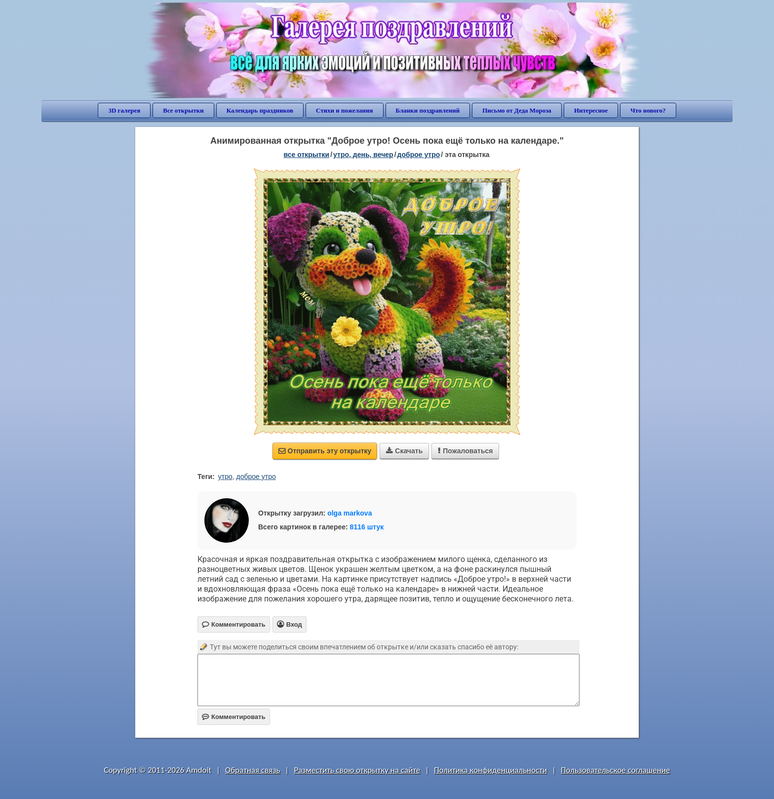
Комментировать (234, 716)
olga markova (349, 513)
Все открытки (183, 110)
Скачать (404, 451)
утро (225, 476)
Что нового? (647, 110)
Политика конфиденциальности (490, 770)
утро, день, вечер (363, 155)
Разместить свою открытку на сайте (357, 770)
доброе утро (418, 155)
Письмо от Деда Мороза (516, 110)
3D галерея (124, 110)
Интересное (591, 110)
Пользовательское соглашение (615, 770)
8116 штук (367, 527)
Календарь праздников (260, 110)
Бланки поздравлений (428, 110)
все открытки (306, 155)
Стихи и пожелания (344, 110)
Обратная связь (252, 770)
